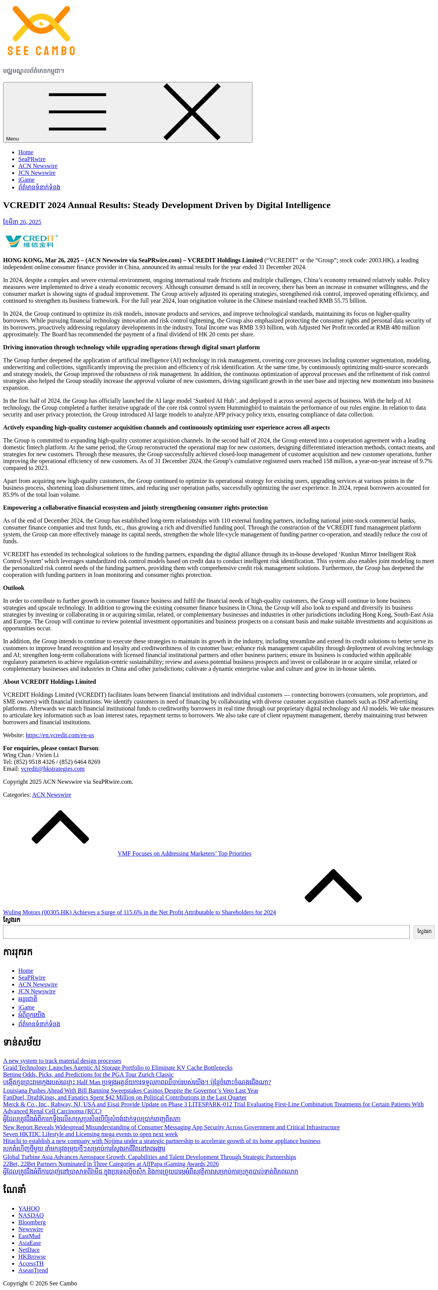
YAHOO (29, 1208)
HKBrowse (32, 1256)
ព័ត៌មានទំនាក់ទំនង (39, 187)
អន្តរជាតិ (27, 999)
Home (25, 152)
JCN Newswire (36, 173)
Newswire (30, 1229)
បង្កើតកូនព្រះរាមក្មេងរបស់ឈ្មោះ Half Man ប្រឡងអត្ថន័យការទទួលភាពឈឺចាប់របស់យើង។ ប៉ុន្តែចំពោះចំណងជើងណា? (137, 1082)
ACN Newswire (38, 166)
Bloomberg (32, 1222)
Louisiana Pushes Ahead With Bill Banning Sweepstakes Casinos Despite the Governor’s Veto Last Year (131, 1090)
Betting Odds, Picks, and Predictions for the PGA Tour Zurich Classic (88, 1074)
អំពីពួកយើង (31, 1015)
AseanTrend (33, 1270)
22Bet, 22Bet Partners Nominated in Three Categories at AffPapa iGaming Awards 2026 (111, 1164)
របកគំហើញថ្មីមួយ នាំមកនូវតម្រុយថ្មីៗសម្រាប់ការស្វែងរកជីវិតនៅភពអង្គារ (84, 1148)
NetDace (29, 1249)
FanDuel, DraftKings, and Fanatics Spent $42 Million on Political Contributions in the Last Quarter (125, 1097)
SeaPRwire (31, 159)
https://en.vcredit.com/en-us (60, 735)
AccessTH (31, 1263)
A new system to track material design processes (62, 1061)
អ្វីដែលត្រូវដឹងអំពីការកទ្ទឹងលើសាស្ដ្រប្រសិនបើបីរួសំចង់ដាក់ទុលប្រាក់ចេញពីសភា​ (92, 1119)
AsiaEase (29, 1243)
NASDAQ (31, 1215)
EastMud (29, 1236)
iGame (26, 179)
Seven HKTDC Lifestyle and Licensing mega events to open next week (90, 1134)
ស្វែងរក (11, 920)
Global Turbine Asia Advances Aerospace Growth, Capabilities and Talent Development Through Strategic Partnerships (149, 1157)
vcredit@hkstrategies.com (53, 768)
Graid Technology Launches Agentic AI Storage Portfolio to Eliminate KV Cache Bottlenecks (118, 1067)
